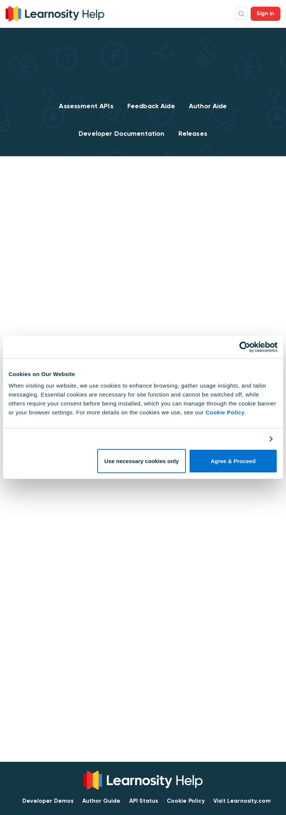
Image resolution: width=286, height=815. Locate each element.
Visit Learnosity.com (242, 801)
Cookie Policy (225, 412)
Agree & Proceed (232, 461)
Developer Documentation (121, 133)
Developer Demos (47, 801)
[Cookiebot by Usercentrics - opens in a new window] (244, 347)
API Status (143, 801)
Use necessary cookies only (141, 461)
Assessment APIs (86, 106)
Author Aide (208, 106)
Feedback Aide (151, 106)
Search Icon (241, 13)
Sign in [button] (265, 13)
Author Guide (101, 801)
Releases (192, 133)
